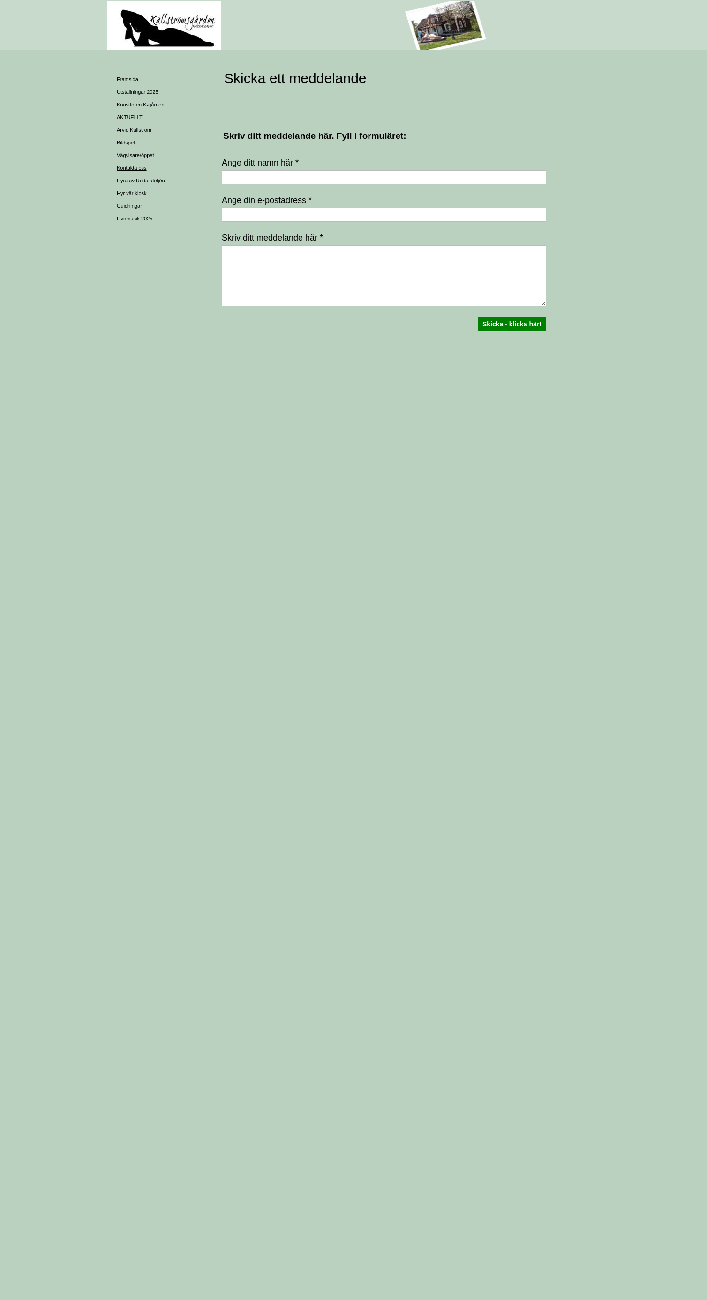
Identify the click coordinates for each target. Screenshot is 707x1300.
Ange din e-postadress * (267, 200)
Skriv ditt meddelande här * (272, 237)
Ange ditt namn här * (260, 162)
